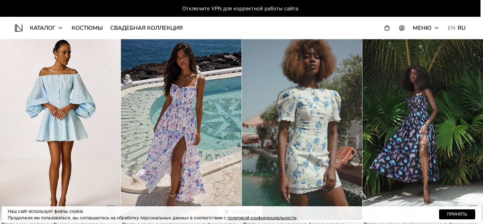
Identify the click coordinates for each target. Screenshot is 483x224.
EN (451, 28)
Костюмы (87, 28)
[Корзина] (387, 28)
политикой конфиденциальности (261, 217)
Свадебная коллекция (146, 28)
